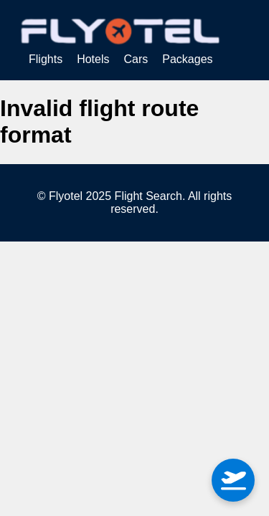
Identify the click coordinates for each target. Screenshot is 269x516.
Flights (45, 59)
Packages (187, 59)
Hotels (93, 59)
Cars (135, 59)
